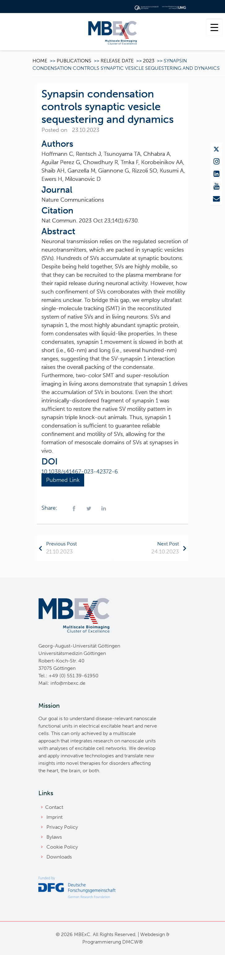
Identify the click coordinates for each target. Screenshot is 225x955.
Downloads (59, 857)
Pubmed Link (63, 480)
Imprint (54, 817)
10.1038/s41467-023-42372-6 (79, 471)
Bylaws (54, 837)
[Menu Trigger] (214, 27)
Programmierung (101, 942)
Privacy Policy (62, 827)
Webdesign (152, 934)
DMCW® (132, 942)
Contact (54, 807)
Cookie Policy (62, 847)
